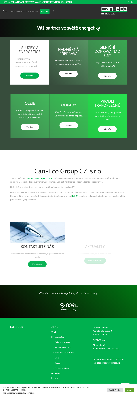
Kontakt (54, 378)
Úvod (53, 332)
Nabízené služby (57, 337)
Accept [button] (129, 390)
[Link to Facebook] (128, 2)
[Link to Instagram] (132, 2)
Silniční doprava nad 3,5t (64, 352)
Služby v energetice (62, 342)
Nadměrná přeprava (63, 347)
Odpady (58, 363)
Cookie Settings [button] (115, 390)
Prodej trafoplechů (62, 368)
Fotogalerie (55, 373)
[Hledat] (53, 11)
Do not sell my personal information (19, 393)
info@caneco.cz (112, 362)
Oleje (57, 358)
